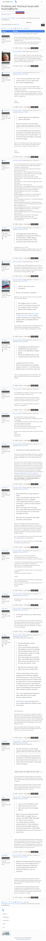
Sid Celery (4, 228)
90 (21, 28)
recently (21, 463)
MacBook (18, 541)
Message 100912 (17, 797)
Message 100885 (17, 51)
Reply (32, 48)
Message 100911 (17, 741)
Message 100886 (17, 72)
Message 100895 (17, 340)
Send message (5, 36)
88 (17, 28)
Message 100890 (17, 261)
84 (9, 28)
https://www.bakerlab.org (23, 939)
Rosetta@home (8, 2)
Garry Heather (7, 262)
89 (19, 28)
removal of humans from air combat (27, 314)
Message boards (5, 18)
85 (11, 28)
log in (17, 24)
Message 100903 (17, 487)
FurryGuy (4, 389)
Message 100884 (17, 33)
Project (5, 914)
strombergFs (5, 413)
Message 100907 (17, 608)
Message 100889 (17, 227)
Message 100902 (17, 444)
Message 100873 (23, 281)
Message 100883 (23, 112)
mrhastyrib (4, 741)
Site (4, 923)
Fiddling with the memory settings (28, 473)
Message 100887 (17, 110)
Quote (36, 48)
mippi (3, 33)
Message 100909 (17, 635)
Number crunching (15, 18)
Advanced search (6, 14)
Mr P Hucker (5, 279)
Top (4, 927)
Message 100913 (17, 855)
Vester (5, 51)
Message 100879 (23, 229)
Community (6, 920)
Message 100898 (17, 413)
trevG (4, 160)
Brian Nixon (5, 444)
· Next (27, 28)
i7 (16, 536)
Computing (6, 917)
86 (13, 28)
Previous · (4, 28)
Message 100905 (17, 550)
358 (25, 28)
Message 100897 (17, 389)
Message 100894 (17, 279)
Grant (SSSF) (6, 72)
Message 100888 (17, 160)
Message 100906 (17, 594)
